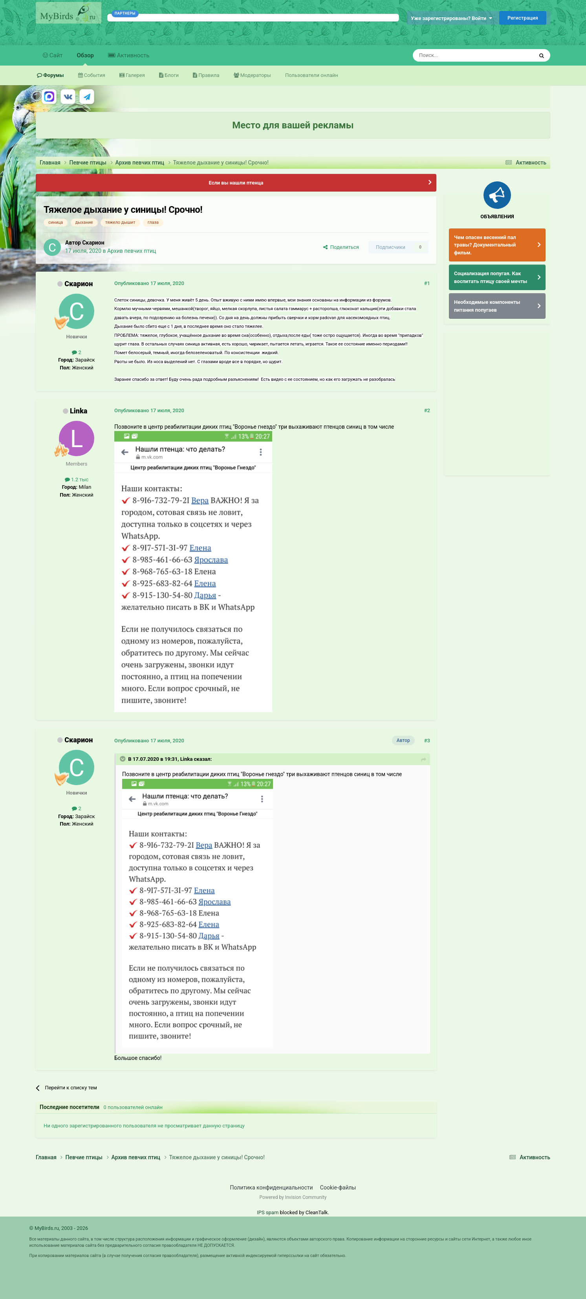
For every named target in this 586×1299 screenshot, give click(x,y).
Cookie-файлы (338, 1187)
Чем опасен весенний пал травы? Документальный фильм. (485, 245)
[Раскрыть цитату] (123, 759)
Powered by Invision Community (293, 1197)
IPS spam (267, 1212)
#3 (427, 741)
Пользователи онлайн (311, 75)
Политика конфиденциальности (271, 1187)
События (94, 75)
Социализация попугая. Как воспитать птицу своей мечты (490, 277)
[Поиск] (455, 55)
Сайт (55, 55)
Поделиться (341, 247)
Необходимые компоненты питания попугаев (487, 306)
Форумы (53, 75)
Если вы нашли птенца (236, 183)
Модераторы (255, 75)
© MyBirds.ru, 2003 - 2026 (58, 1228)
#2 (427, 410)
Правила (208, 75)
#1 (427, 283)
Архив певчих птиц (131, 251)
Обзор (85, 59)
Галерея (135, 75)
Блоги (171, 75)
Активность (132, 55)
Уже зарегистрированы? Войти (451, 18)
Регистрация (522, 18)
